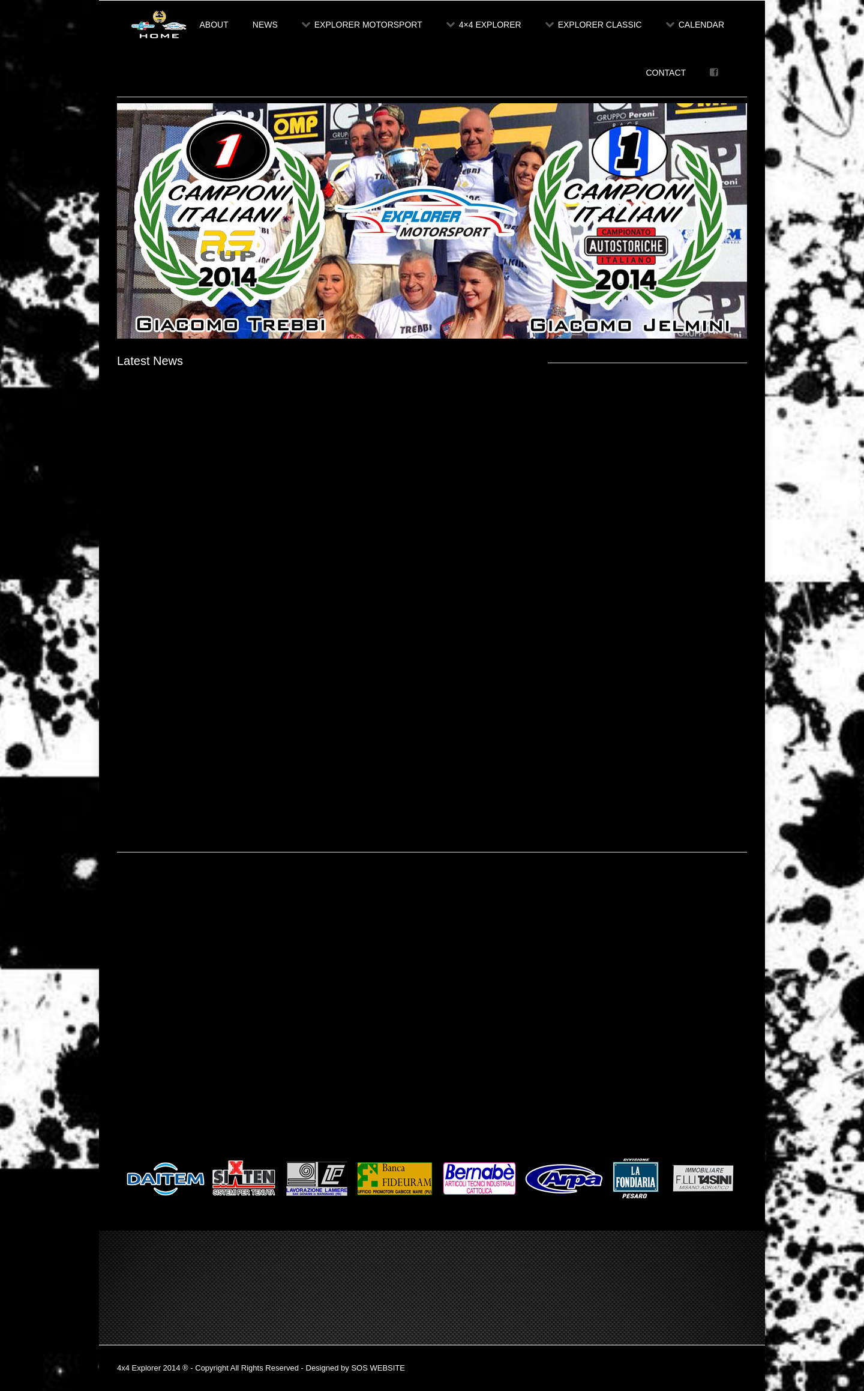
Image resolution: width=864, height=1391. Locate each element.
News (265, 24)
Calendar (695, 25)
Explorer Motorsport (362, 25)
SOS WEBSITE (378, 1367)
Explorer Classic (593, 25)
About (214, 24)
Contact (666, 72)
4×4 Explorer (483, 25)
